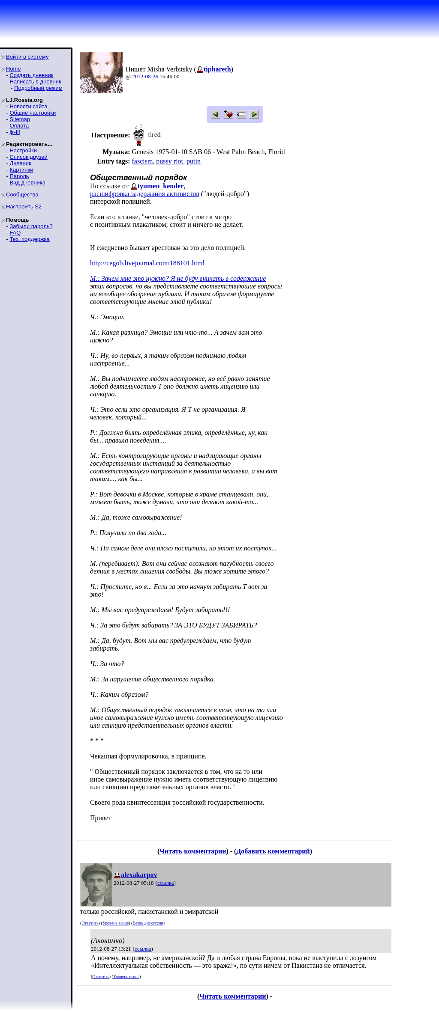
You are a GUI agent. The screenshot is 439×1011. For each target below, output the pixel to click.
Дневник (20, 163)
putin (193, 161)
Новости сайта (28, 106)
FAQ (15, 232)
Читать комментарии (192, 851)
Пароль (19, 176)
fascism (142, 161)
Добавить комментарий (273, 851)
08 (148, 76)
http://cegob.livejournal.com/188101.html (147, 263)
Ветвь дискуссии (147, 923)
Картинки (21, 170)
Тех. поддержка (29, 239)
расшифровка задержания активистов (144, 193)
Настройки (23, 150)
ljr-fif (14, 132)
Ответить (89, 923)
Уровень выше (115, 923)
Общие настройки (32, 113)
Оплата (19, 125)
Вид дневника (27, 182)
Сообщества (22, 194)
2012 (137, 76)
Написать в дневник (35, 81)
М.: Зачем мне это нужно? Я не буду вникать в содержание (178, 278)
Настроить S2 (24, 206)
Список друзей (28, 157)
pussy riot (169, 161)
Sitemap (19, 119)
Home (13, 68)
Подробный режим (38, 88)
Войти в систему (27, 57)
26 (155, 76)
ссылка (165, 883)
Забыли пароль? (30, 226)
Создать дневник (31, 75)
